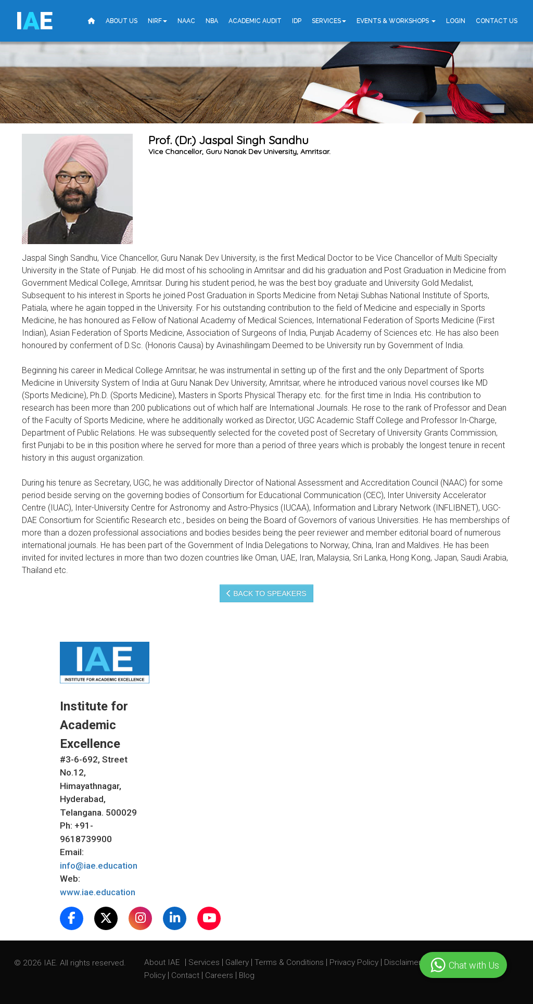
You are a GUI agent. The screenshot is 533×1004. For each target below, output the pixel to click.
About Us (121, 20)
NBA (212, 20)
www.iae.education (97, 892)
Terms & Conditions (290, 962)
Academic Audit (255, 20)
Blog (247, 975)
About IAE (163, 962)
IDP (296, 20)
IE (34, 21)
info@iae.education (98, 865)
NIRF (157, 20)
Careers (220, 975)
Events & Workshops (396, 20)
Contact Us (496, 20)
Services (329, 20)
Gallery (238, 962)
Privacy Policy (353, 962)
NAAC (186, 20)
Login (455, 20)
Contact (186, 975)
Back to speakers (266, 593)
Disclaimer (402, 962)
